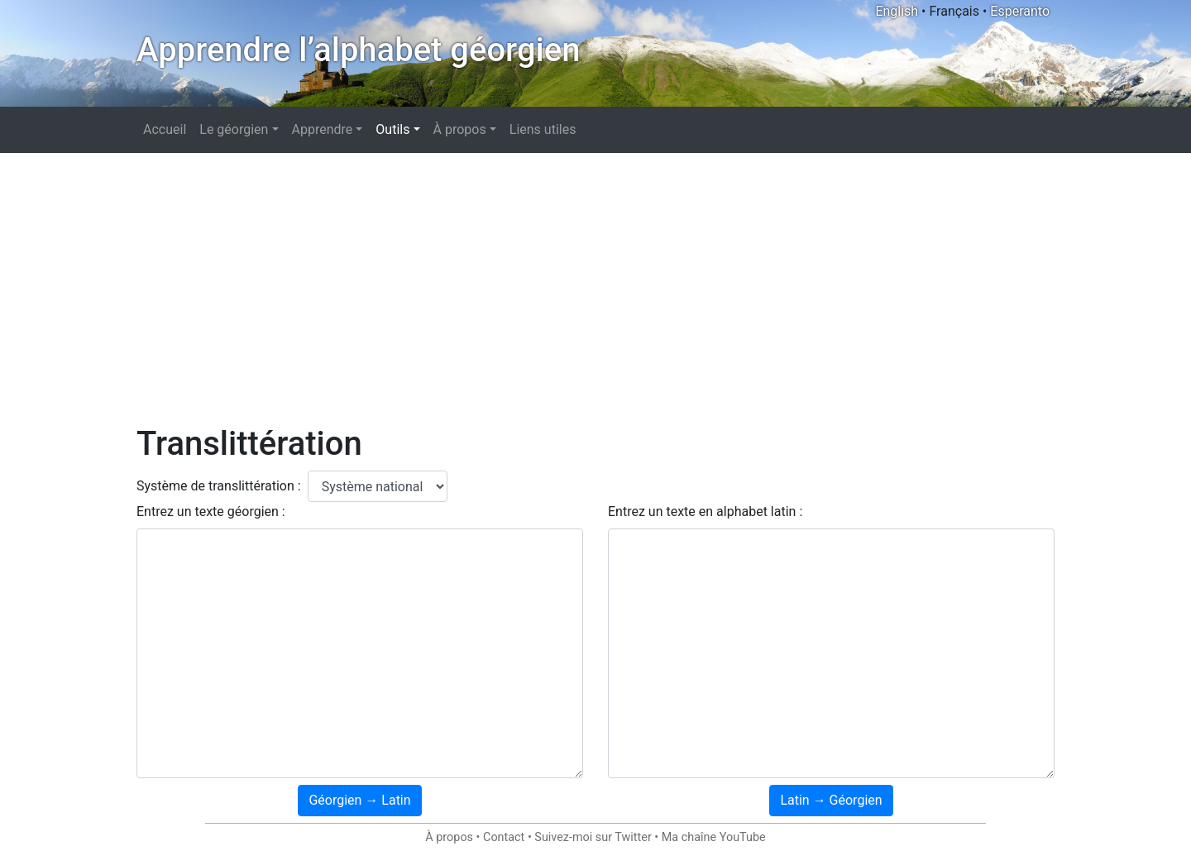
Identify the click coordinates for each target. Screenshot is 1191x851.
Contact (503, 837)
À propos (449, 837)
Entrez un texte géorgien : (210, 511)
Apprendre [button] (322, 129)
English (896, 11)
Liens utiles (542, 129)
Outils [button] (392, 129)
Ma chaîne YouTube (714, 837)
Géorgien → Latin (359, 800)
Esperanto (1020, 11)
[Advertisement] (595, 288)
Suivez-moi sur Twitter (592, 837)
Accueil (164, 129)
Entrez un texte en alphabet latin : (705, 511)
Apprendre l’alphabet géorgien (358, 50)
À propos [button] (459, 129)
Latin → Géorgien (831, 800)
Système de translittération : (218, 486)
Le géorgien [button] (233, 129)
